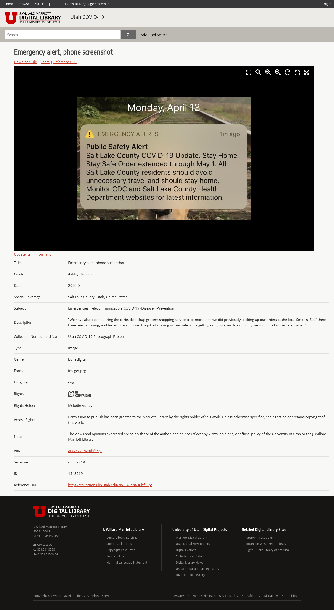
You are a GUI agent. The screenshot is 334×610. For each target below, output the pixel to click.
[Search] (63, 34)
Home (9, 4)
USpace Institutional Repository (197, 569)
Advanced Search (154, 35)
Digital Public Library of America (267, 550)
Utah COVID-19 (87, 17)
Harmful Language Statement (88, 4)
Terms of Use (115, 556)
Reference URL (65, 61)
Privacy (179, 596)
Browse (24, 4)
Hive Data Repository (190, 575)
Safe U (251, 596)
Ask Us (39, 4)
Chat (55, 4)
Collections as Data (189, 556)
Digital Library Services (121, 537)
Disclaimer (271, 596)
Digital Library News (189, 562)
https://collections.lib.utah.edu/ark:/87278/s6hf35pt (110, 485)
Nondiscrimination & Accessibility (215, 596)
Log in (327, 4)
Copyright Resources (120, 550)
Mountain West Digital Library (265, 543)
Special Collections (119, 543)
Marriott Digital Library (191, 537)
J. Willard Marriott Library (50, 527)
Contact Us (42, 544)
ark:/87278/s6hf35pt (85, 450)
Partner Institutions (259, 537)
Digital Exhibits (186, 550)
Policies (292, 596)
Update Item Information (34, 254)
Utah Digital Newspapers (193, 543)
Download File (25, 61)
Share (45, 61)
